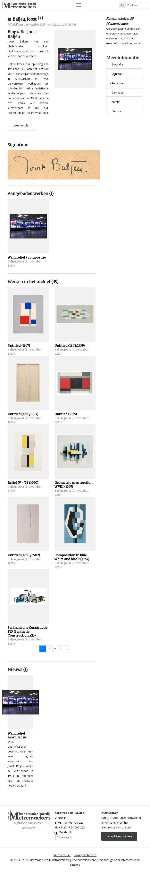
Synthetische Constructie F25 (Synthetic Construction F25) (27, 631)
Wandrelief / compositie (27, 257)
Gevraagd (116, 92)
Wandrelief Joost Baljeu (17, 735)
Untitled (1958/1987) (23, 414)
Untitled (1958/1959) (69, 345)
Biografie (116, 64)
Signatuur (116, 74)
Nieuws (115, 111)
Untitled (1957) (19, 345)
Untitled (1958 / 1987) (24, 555)
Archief (114, 102)
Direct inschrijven (119, 836)
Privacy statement (85, 855)
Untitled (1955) (65, 414)
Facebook (63, 832)
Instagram (63, 837)
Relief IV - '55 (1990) (23, 483)
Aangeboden (118, 83)
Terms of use (62, 855)
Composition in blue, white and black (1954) (71, 557)
